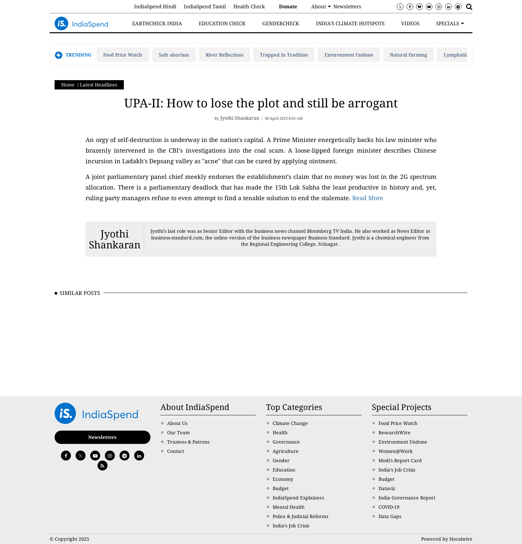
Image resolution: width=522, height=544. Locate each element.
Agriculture (286, 451)
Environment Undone (349, 55)
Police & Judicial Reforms (300, 516)
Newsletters (347, 6)
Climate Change (290, 423)
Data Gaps (390, 516)
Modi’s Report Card (400, 460)
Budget (281, 488)
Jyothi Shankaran (114, 239)
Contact (175, 451)
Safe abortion (174, 55)
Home (68, 84)
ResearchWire (394, 432)
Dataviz (387, 488)
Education (284, 470)
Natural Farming (408, 55)
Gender (281, 460)
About (318, 6)
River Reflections (224, 55)
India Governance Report (407, 497)
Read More (367, 198)
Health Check (249, 6)
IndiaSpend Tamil (205, 6)
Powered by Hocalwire (446, 539)
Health (280, 432)
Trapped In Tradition (284, 55)
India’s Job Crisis (291, 525)
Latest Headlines (98, 84)
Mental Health (289, 507)
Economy (283, 479)
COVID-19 (389, 507)
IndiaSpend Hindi (155, 6)
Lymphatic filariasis (466, 55)
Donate (288, 6)
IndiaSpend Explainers (298, 497)
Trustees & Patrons (188, 442)
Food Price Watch (122, 55)
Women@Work (395, 451)
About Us (177, 423)
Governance (286, 442)
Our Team (178, 432)
